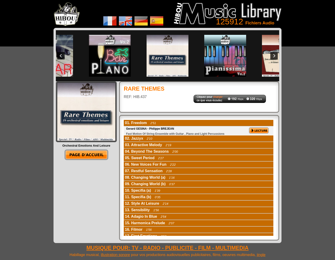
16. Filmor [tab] (138, 229)
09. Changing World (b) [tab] (150, 184)
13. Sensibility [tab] (142, 210)
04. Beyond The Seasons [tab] (151, 151)
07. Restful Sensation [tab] (148, 171)
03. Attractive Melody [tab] (148, 145)
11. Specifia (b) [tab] (142, 197)
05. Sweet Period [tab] (144, 158)
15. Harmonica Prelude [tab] (149, 223)
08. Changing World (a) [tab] (149, 177)
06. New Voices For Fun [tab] (150, 164)
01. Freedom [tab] (140, 123)
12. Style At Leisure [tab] (146, 203)
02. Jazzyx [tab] (138, 138)
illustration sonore (115, 255)
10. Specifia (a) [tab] (142, 190)
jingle (261, 255)
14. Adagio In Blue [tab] (145, 216)
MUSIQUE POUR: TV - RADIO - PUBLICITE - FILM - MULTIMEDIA (167, 248)
